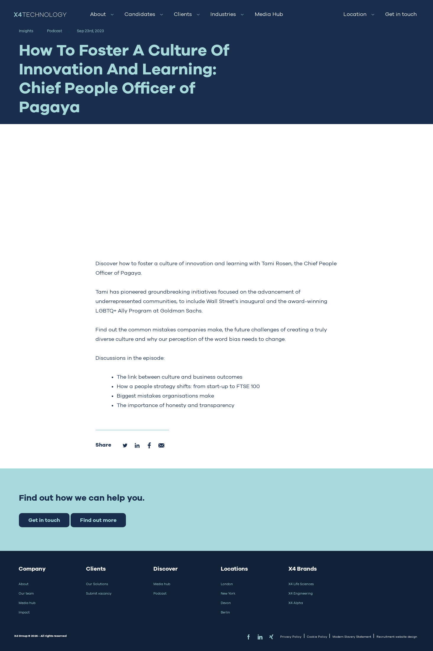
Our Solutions (97, 584)
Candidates (139, 14)
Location (354, 14)
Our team (26, 593)
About (98, 14)
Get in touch (401, 14)
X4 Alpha (295, 603)
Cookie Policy (317, 636)
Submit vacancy (98, 593)
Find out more (98, 520)
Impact (24, 612)
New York (228, 593)
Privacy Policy (290, 636)
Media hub (27, 603)
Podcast (159, 593)
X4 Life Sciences (301, 584)
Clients (183, 14)
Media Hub (269, 14)
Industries (223, 14)
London (227, 584)
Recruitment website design (397, 636)
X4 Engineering (300, 593)
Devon (226, 603)
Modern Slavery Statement (352, 636)
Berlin (225, 612)
